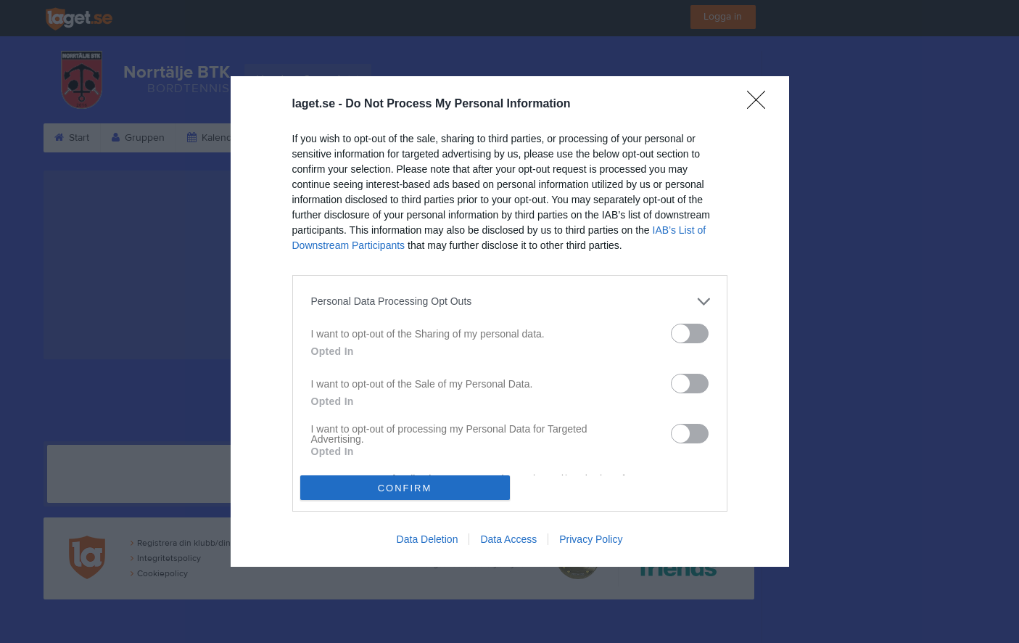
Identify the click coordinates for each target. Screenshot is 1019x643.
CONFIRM (405, 488)
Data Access (508, 539)
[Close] (761, 104)
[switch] (690, 333)
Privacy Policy (590, 539)
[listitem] (510, 301)
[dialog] (510, 322)
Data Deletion (427, 539)
